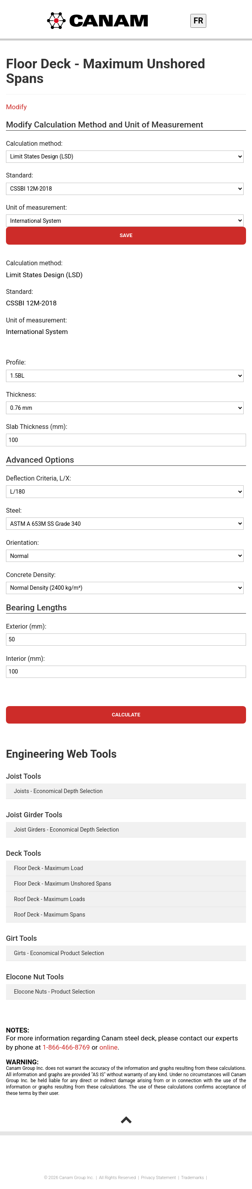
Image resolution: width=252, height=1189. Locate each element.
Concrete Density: (31, 575)
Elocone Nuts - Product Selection (54, 991)
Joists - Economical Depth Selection (58, 791)
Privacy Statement (158, 1177)
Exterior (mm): (26, 626)
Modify (16, 107)
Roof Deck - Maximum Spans (49, 914)
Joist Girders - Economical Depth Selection (66, 829)
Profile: (16, 362)
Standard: (19, 175)
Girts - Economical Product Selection (59, 953)
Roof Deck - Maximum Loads (49, 899)
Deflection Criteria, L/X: (38, 478)
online (108, 1047)
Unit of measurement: (36, 207)
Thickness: (22, 394)
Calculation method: (34, 143)
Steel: (13, 510)
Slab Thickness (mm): (36, 426)
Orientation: (22, 542)
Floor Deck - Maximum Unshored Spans (62, 883)
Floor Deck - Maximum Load (48, 868)
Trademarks (192, 1177)
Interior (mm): (25, 658)
